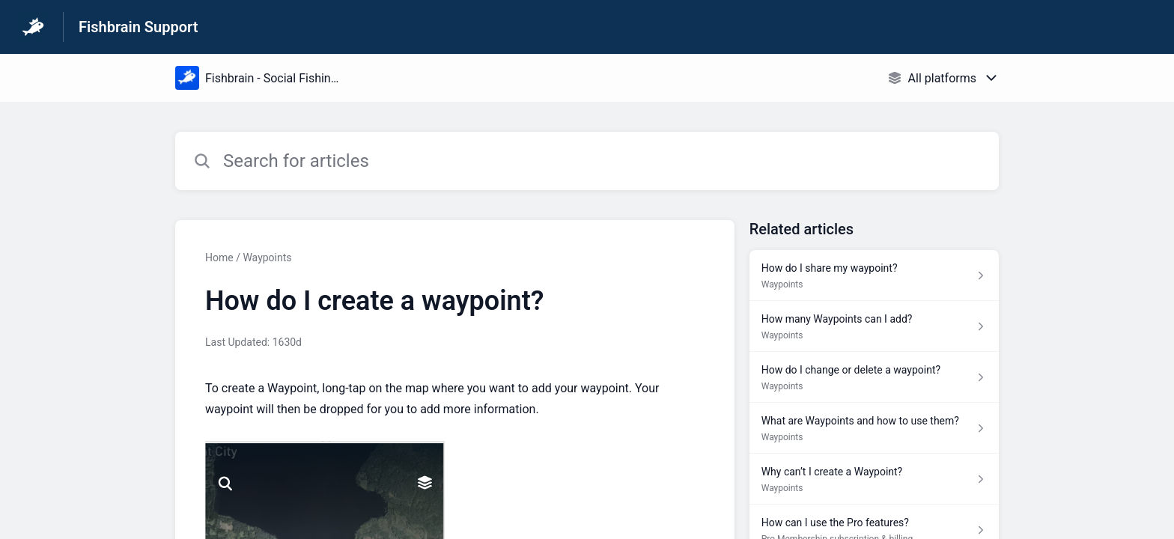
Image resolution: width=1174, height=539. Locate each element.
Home (219, 258)
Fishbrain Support (138, 27)
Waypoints (267, 258)
